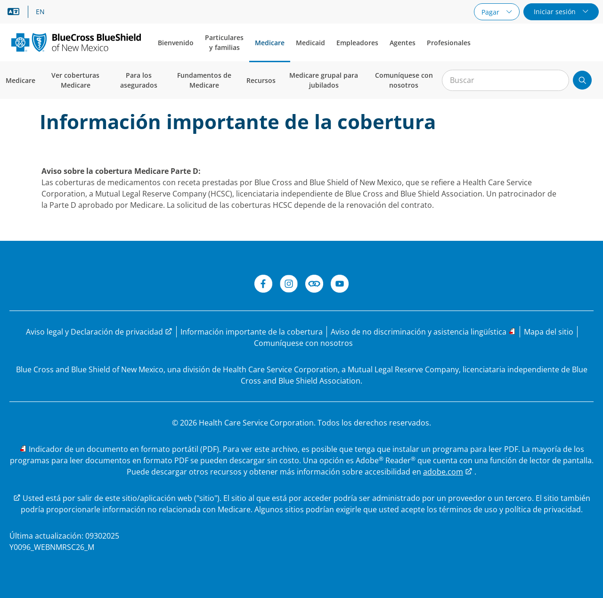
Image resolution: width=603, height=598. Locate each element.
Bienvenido (176, 42)
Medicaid (310, 42)
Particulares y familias (224, 42)
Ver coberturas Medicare (75, 80)
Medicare (270, 42)
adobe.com (443, 472)
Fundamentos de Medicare (204, 80)
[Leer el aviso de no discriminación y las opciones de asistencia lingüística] (423, 332)
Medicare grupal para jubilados (323, 80)
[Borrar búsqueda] (556, 80)
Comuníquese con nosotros (404, 80)
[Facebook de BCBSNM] (263, 285)
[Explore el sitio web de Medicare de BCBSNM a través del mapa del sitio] (548, 332)
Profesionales (449, 42)
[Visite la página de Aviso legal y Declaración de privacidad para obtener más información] (99, 332)
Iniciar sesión (556, 11)
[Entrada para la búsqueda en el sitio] (505, 80)
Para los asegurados (138, 80)
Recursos (261, 80)
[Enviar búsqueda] (582, 80)
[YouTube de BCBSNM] (340, 285)
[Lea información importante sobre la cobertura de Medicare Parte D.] (251, 332)
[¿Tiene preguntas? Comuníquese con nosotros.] (303, 343)
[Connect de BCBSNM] (314, 285)
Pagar (491, 12)
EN (40, 12)
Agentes (403, 42)
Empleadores (357, 42)
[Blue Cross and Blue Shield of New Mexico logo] (76, 42)
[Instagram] (289, 285)
